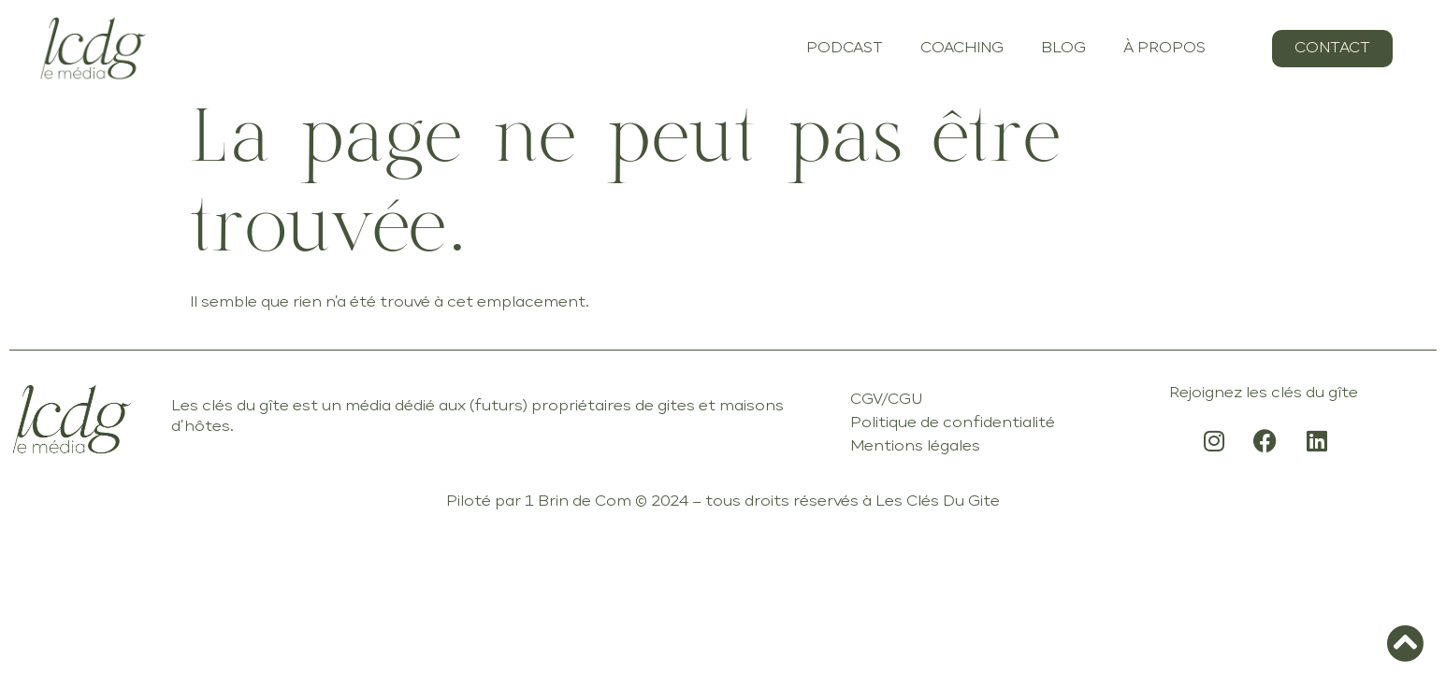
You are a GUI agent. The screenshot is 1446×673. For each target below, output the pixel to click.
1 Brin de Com (578, 501)
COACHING (962, 48)
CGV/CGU (886, 400)
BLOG (1063, 48)
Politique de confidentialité (952, 423)
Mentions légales (915, 446)
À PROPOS (1164, 48)
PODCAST (844, 48)
